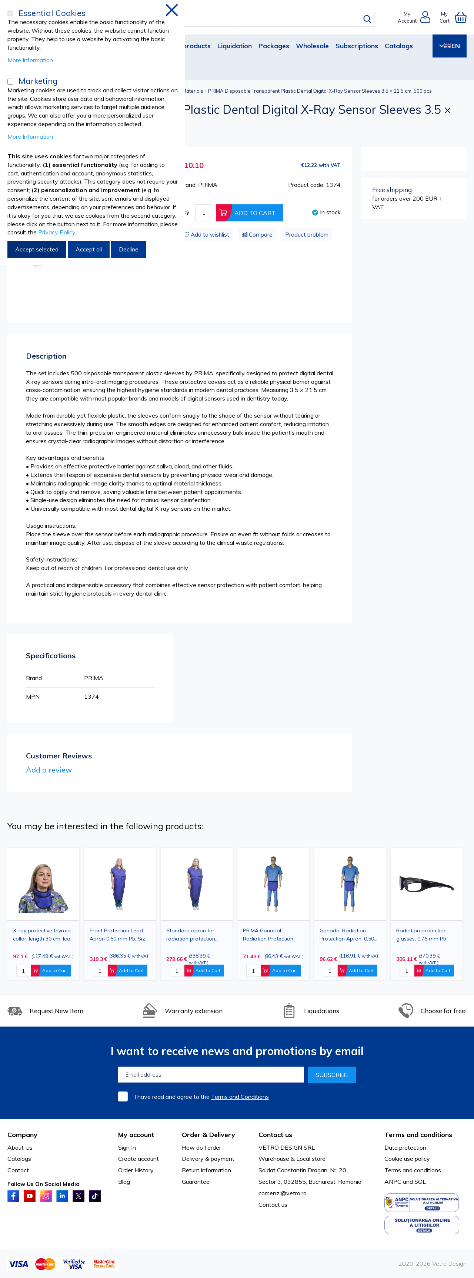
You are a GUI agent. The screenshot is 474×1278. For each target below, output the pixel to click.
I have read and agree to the (201, 1096)
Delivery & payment (208, 1158)
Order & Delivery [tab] (208, 1134)
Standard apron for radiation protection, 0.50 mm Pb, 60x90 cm (193, 934)
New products (188, 46)
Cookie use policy (407, 1158)
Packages (273, 46)
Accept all (89, 249)
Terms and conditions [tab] (418, 1134)
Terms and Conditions (240, 1096)
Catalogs (399, 46)
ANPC (392, 1181)
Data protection (405, 1147)
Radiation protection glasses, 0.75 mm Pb (421, 934)
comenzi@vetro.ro (282, 1193)
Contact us (272, 1204)
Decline (128, 249)
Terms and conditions (412, 1170)
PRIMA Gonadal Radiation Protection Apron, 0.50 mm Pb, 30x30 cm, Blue (268, 934)
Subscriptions (357, 46)
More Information (30, 60)
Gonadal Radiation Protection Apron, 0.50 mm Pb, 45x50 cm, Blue (348, 934)
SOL (420, 1181)
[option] (197, 914)
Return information (206, 1170)
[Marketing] (10, 82)
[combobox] (244, 19)
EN (449, 46)
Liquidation (234, 46)
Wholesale (312, 46)
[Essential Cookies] (10, 13)
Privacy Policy (56, 232)
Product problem (306, 234)
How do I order (201, 1147)
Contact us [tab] (275, 1134)
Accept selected (37, 249)
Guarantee (196, 1181)
